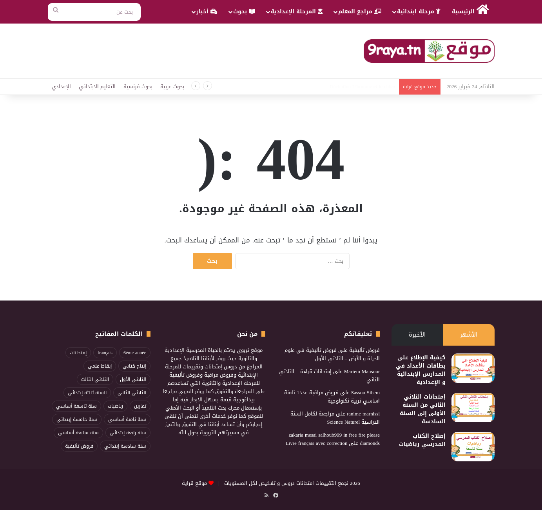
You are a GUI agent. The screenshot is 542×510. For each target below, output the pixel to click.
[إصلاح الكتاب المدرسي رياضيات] (473, 446)
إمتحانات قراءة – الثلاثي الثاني (329, 375)
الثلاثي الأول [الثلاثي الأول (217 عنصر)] (133, 379)
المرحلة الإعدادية (297, 11)
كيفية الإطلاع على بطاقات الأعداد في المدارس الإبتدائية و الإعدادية (421, 370)
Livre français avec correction (317, 443)
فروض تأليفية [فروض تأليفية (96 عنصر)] (79, 446)
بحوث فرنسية (137, 86)
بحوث (244, 11)
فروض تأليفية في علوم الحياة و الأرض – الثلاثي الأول (332, 354)
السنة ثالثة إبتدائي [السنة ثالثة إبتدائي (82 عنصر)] (87, 392)
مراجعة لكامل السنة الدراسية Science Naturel (335, 418)
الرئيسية (470, 10)
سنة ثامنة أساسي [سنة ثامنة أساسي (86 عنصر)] (127, 419)
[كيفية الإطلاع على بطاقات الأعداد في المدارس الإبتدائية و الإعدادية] (473, 368)
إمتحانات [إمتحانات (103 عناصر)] (78, 352)
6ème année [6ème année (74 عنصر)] (134, 352)
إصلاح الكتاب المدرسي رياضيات (422, 440)
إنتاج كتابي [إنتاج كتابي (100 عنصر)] (134, 366)
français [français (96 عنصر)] (105, 352)
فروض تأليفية (364, 350)
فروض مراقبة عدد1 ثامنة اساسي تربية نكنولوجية (332, 397)
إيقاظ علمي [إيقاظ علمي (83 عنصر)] (100, 366)
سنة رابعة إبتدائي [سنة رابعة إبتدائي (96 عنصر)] (128, 432)
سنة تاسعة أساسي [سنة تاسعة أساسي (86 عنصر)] (76, 406)
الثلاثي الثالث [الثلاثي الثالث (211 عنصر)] (95, 379)
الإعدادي (61, 86)
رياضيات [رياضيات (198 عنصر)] (115, 406)
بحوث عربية (172, 86)
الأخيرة (417, 334)
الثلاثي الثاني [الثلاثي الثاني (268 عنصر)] (132, 392)
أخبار (207, 11)
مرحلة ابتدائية (418, 11)
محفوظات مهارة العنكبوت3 (365, 86)
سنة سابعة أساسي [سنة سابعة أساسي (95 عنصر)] (78, 432)
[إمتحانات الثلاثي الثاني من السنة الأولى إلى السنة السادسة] (473, 407)
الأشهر (468, 334)
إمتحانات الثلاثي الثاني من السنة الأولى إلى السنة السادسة (423, 409)
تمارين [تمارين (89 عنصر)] (140, 406)
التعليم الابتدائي (97, 86)
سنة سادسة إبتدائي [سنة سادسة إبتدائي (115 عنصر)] (125, 446)
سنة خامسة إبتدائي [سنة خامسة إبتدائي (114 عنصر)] (76, 419)
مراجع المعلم (359, 11)
